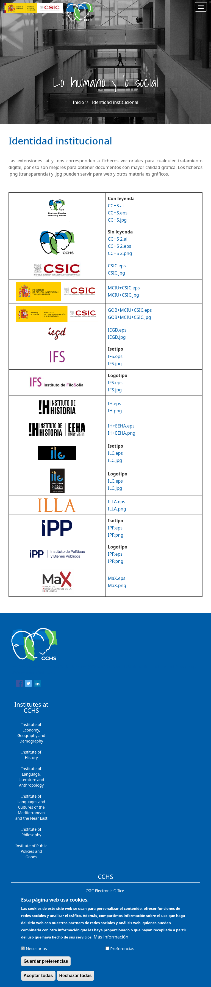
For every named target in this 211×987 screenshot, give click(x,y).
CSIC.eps (117, 266)
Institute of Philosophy (31, 832)
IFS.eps (115, 356)
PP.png (116, 535)
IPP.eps (115, 528)
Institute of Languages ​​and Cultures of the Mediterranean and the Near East (31, 807)
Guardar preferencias (46, 962)
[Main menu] (201, 7)
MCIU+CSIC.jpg (123, 295)
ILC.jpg (115, 460)
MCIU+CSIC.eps (124, 288)
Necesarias (36, 949)
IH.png (115, 411)
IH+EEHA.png (121, 433)
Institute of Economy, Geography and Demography (31, 733)
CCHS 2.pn (118, 253)
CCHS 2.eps (119, 246)
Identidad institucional (115, 102)
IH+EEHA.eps (121, 426)
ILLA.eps (116, 502)
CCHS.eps (117, 213)
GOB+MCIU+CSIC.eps (130, 310)
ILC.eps (115, 453)
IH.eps (114, 403)
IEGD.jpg (117, 337)
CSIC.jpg (116, 273)
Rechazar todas (75, 976)
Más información (111, 938)
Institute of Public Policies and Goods (31, 851)
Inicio (78, 102)
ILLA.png (117, 509)
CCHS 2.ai (117, 239)
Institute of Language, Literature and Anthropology (31, 777)
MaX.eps (117, 578)
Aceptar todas (38, 976)
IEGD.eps (117, 330)
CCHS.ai (116, 206)
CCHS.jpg (117, 220)
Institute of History (31, 754)
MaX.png (117, 585)
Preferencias (122, 949)
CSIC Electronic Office (104, 890)
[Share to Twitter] (28, 684)
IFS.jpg (115, 364)
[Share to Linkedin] (37, 684)
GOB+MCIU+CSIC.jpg (129, 317)
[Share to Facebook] (19, 684)
